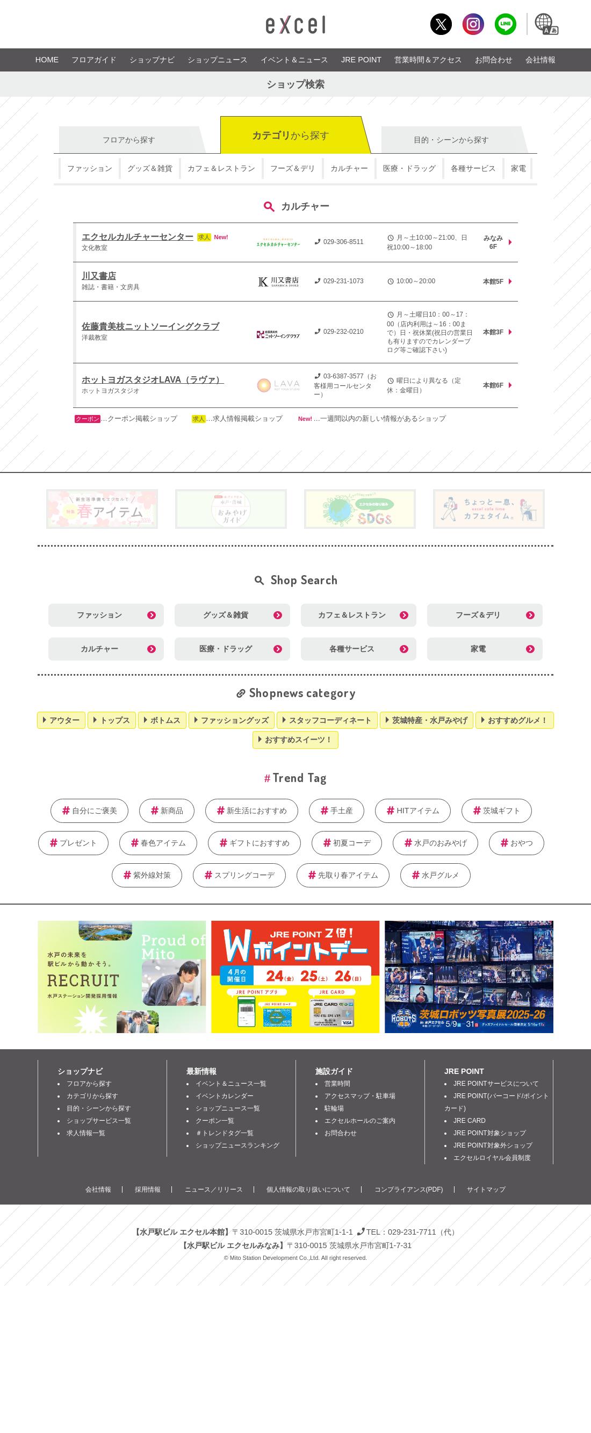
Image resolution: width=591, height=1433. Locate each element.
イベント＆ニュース (294, 59)
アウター (64, 720)
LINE (505, 24)
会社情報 (540, 59)
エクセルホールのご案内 (360, 1120)
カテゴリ (290, 135)
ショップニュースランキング (237, 1145)
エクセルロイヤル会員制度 (492, 1158)
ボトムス (165, 720)
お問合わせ (494, 59)
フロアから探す (89, 1083)
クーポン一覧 (215, 1120)
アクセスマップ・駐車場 (360, 1096)
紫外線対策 (152, 875)
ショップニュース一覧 (228, 1108)
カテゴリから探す (92, 1096)
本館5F (493, 281)
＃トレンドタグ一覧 (225, 1133)
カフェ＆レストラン (221, 168)
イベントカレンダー (225, 1096)
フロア (129, 139)
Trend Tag (299, 777)
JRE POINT (361, 59)
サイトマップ (486, 1189)
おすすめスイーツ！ (299, 739)
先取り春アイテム (348, 875)
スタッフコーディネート (330, 720)
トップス (115, 720)
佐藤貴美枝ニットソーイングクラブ (150, 326)
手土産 (341, 810)
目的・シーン (451, 139)
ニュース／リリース (214, 1189)
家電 (518, 168)
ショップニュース (218, 59)
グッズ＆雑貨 (149, 168)
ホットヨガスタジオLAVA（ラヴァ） (153, 379)
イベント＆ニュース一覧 (231, 1083)
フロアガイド (94, 59)
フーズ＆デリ (292, 168)
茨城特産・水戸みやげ (429, 720)
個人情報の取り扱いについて (308, 1189)
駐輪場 (334, 1108)
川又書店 (99, 276)
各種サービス (473, 168)
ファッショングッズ (235, 720)
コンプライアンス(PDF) (408, 1189)
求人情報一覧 (86, 1133)
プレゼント (78, 843)
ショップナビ (152, 59)
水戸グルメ (440, 875)
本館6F (493, 385)
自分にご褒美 (94, 810)
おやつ (521, 843)
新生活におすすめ (257, 810)
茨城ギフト (502, 810)
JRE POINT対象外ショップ (492, 1145)
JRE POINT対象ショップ (489, 1133)
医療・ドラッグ (409, 168)
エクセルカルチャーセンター (137, 236)
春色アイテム (163, 843)
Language (546, 24)
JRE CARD (469, 1120)
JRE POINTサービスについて (496, 1083)
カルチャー (349, 168)
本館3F (493, 332)
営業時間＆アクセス (428, 59)
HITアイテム (418, 810)
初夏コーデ (352, 843)
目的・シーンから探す (99, 1108)
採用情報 (148, 1189)
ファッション (89, 168)
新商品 (172, 810)
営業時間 (337, 1083)
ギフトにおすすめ (259, 843)
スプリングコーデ (244, 875)
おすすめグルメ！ (518, 720)
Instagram (473, 24)
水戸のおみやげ (440, 843)
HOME (47, 59)
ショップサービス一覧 (99, 1120)
